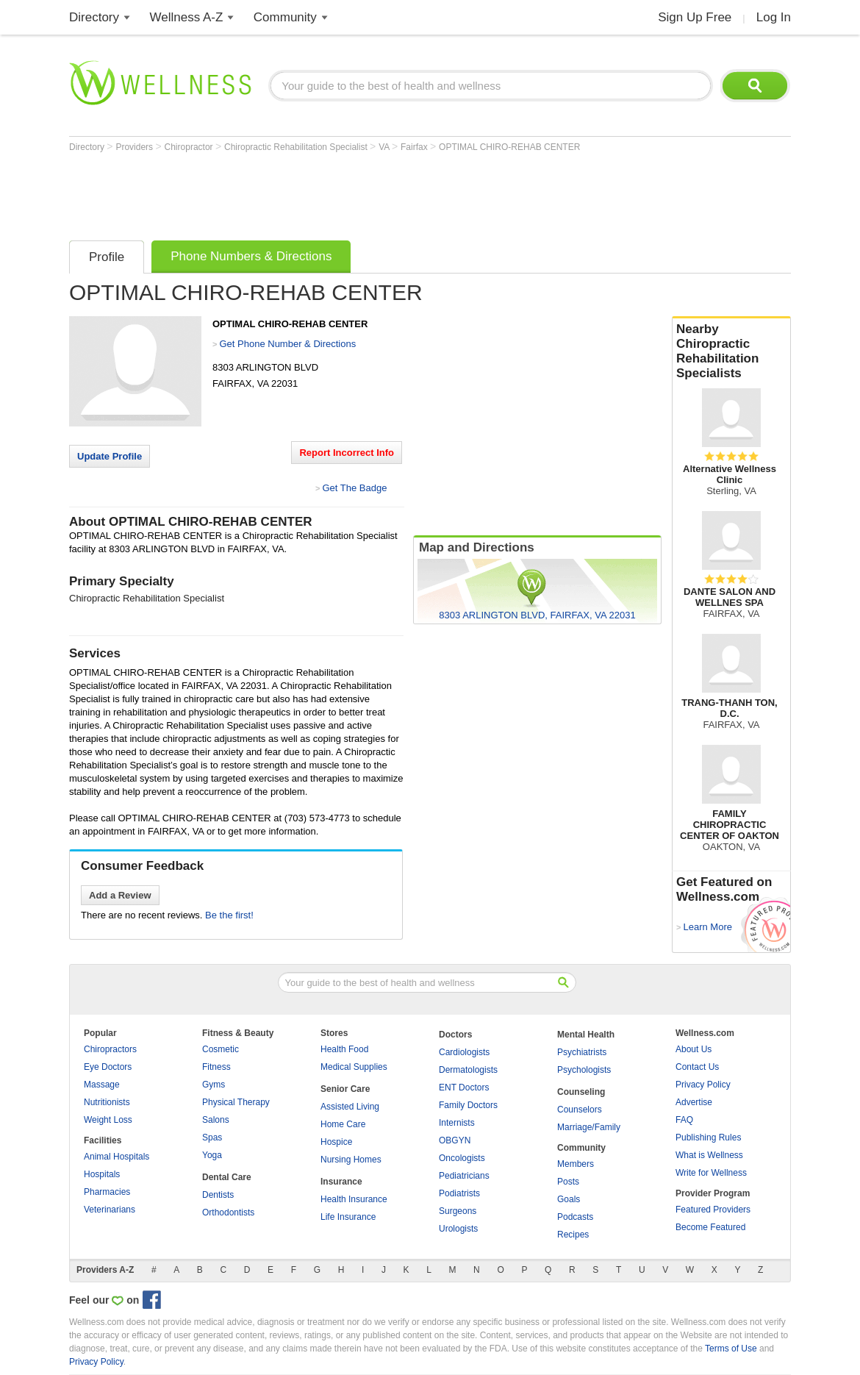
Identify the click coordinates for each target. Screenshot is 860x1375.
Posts (568, 1181)
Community (285, 17)
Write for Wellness (711, 1173)
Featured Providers (713, 1209)
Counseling (581, 1092)
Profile (106, 257)
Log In (773, 17)
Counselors (579, 1109)
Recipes (573, 1234)
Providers (135, 147)
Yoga (212, 1155)
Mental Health (585, 1034)
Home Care (342, 1124)
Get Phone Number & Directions (287, 343)
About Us (694, 1049)
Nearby (731, 351)
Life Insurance (348, 1217)
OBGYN (454, 1140)
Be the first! (229, 915)
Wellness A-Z (186, 17)
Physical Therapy (236, 1102)
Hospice (336, 1142)
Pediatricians (464, 1176)
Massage (102, 1084)
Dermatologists (468, 1070)
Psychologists (584, 1070)
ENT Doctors (464, 1087)
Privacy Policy (703, 1084)
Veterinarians (109, 1209)
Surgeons (457, 1211)
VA (385, 147)
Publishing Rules (708, 1137)
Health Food (344, 1049)
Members (575, 1164)
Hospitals (102, 1174)
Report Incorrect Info (346, 452)
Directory (94, 17)
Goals (568, 1199)
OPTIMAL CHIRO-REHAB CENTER (509, 147)
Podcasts (575, 1217)
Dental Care (226, 1177)
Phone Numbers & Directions (251, 256)
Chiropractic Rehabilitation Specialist (297, 147)
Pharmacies (107, 1192)
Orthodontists (228, 1212)
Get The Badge (354, 487)
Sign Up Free (694, 17)
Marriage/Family (588, 1127)
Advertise (694, 1102)
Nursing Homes (350, 1159)
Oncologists (462, 1158)
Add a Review (120, 895)
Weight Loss (108, 1120)
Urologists (458, 1229)
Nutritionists (107, 1102)
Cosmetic (220, 1049)
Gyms (213, 1084)
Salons (215, 1120)
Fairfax (415, 147)
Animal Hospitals (116, 1156)
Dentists (218, 1195)
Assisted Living (349, 1106)
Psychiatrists (581, 1052)
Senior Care (345, 1089)
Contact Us (697, 1067)
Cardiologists (464, 1052)
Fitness (216, 1067)
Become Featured (710, 1227)
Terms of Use (731, 1348)
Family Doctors (468, 1105)
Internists (457, 1123)
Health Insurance (353, 1199)
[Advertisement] (336, 193)
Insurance (341, 1181)
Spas (212, 1137)
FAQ (684, 1120)
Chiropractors (110, 1049)
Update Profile (109, 456)
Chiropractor (190, 147)
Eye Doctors (108, 1067)
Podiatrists (459, 1193)
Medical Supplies (353, 1067)
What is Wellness (709, 1155)
